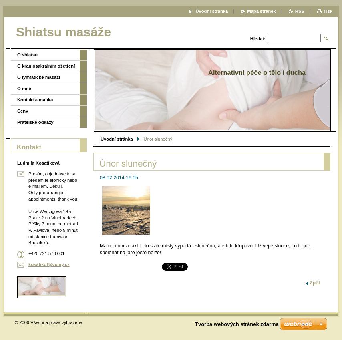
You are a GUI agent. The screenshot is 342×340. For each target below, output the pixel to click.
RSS (299, 11)
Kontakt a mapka (35, 99)
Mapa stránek (261, 11)
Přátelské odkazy (35, 122)
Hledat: (258, 38)
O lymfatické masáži (38, 77)
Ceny (22, 111)
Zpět (315, 283)
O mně (24, 88)
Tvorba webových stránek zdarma (237, 324)
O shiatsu (27, 54)
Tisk (328, 11)
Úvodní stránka (117, 139)
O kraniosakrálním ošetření (46, 66)
